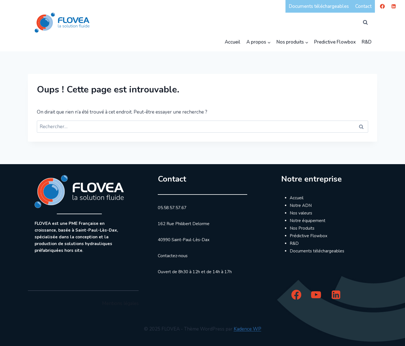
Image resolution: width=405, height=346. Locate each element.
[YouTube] (316, 295)
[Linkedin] (393, 6)
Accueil (232, 42)
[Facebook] (382, 6)
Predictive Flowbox (335, 42)
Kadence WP (247, 329)
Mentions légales (120, 303)
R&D (367, 42)
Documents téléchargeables (319, 6)
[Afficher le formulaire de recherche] (365, 22)
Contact (363, 6)
